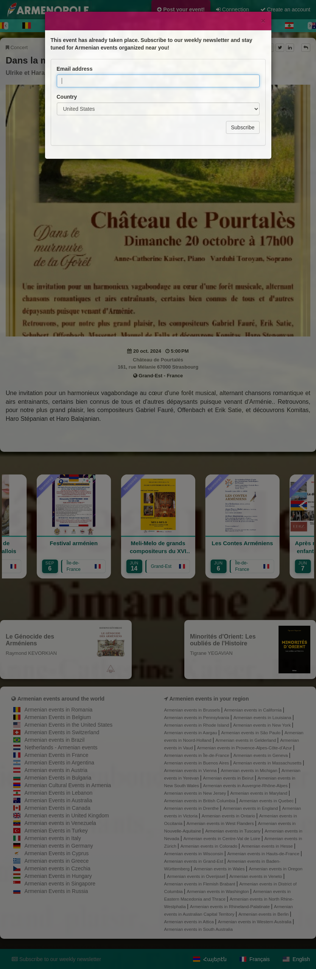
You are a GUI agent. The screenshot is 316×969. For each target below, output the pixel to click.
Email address (75, 35)
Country (67, 63)
